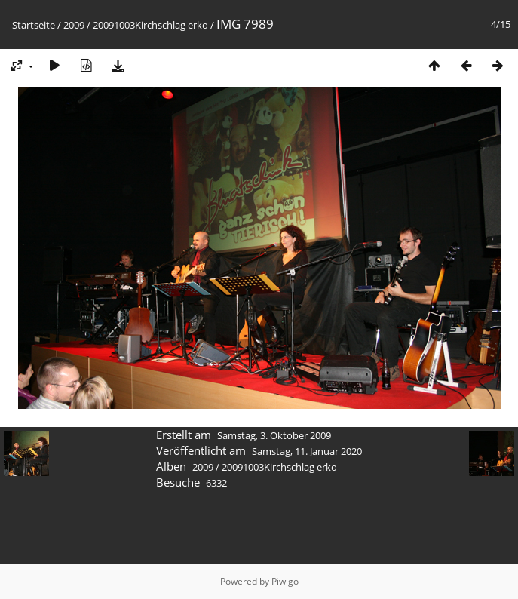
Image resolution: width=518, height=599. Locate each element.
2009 (73, 25)
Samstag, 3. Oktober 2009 (274, 435)
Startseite (33, 25)
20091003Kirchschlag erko (150, 25)
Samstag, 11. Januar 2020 (307, 451)
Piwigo (285, 581)
